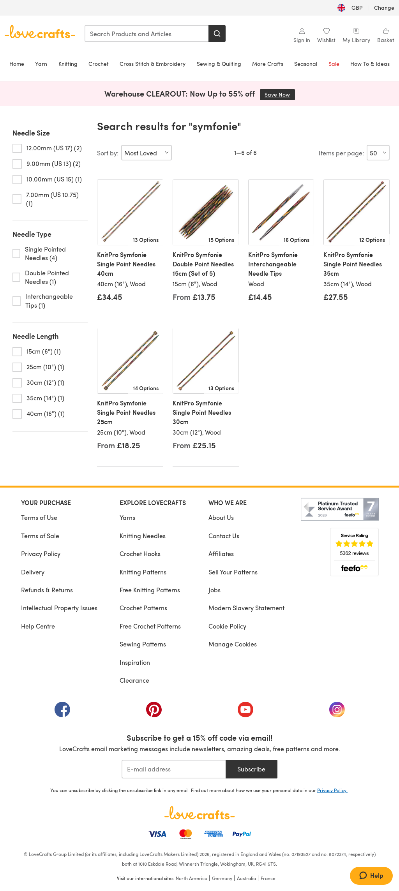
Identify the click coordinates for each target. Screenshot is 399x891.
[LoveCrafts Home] (199, 812)
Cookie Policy (227, 626)
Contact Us (223, 536)
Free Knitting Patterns (150, 590)
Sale (333, 63)
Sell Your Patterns (233, 572)
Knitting (68, 63)
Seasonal (305, 63)
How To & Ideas (370, 63)
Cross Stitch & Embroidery (152, 63)
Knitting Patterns (143, 572)
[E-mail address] (174, 769)
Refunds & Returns (47, 590)
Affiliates (221, 553)
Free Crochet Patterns (150, 626)
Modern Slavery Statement (246, 608)
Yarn (41, 63)
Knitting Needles (143, 536)
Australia (246, 878)
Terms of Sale (40, 536)
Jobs (214, 590)
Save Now (280, 94)
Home (16, 63)
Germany (222, 878)
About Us (221, 517)
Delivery (32, 572)
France (268, 878)
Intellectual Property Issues (59, 608)
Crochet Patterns (143, 608)
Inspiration (135, 662)
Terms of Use (39, 517)
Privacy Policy (40, 553)
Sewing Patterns (143, 644)
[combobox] (147, 33)
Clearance (134, 680)
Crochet (98, 63)
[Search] (217, 33)
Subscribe (251, 769)
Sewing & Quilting (219, 63)
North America (191, 878)
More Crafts (267, 63)
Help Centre (38, 626)
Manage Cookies (232, 644)
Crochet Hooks (140, 553)
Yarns (127, 517)
